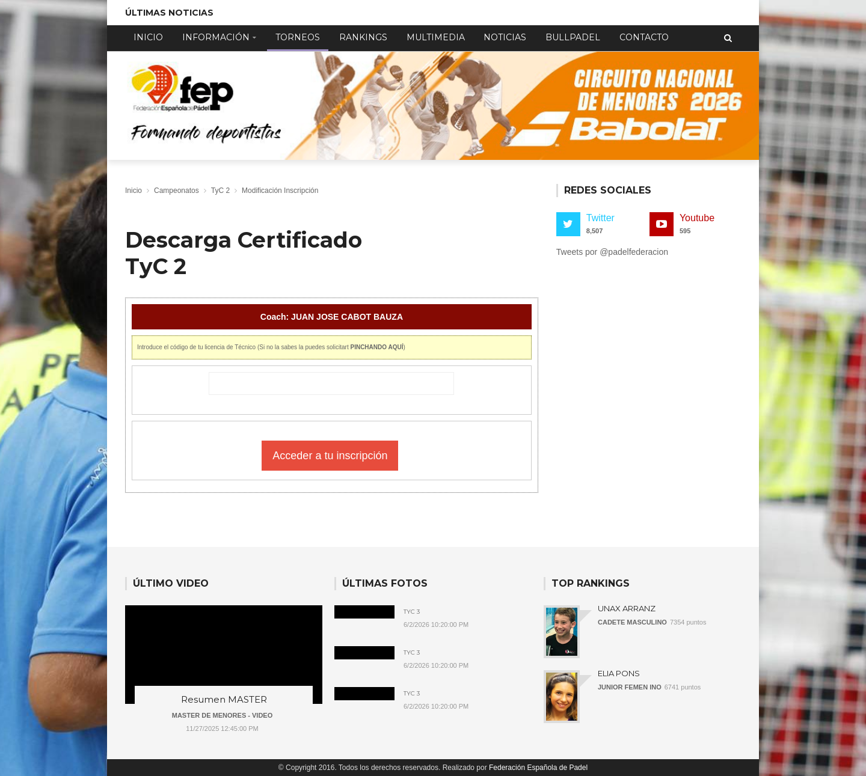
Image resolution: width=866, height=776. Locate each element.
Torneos (297, 37)
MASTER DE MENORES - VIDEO (222, 715)
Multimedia (436, 37)
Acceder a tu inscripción (329, 456)
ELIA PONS (619, 673)
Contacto (644, 37)
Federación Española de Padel (538, 767)
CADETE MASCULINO (632, 622)
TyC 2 (220, 190)
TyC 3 (412, 612)
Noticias (505, 37)
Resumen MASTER (224, 699)
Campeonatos (176, 190)
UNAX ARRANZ (627, 608)
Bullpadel (572, 37)
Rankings (363, 37)
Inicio (148, 37)
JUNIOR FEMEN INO (630, 687)
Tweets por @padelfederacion (612, 252)
